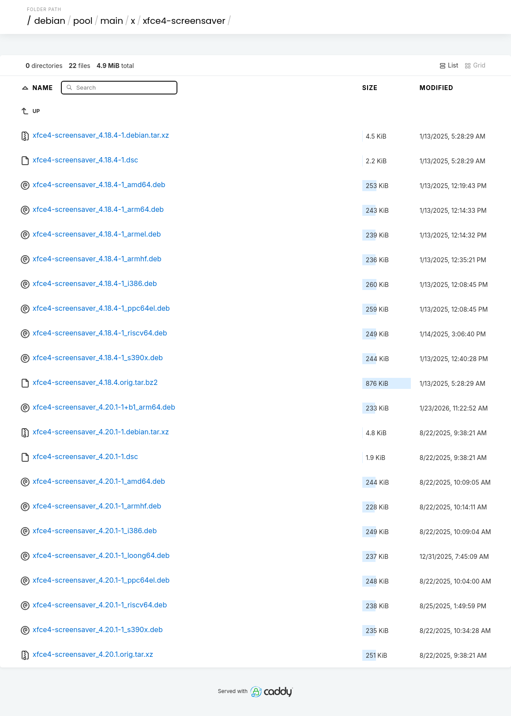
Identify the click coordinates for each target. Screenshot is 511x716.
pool (83, 21)
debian (49, 21)
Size (370, 87)
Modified (437, 87)
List (448, 65)
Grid (474, 65)
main (111, 21)
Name (43, 87)
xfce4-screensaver (184, 21)
